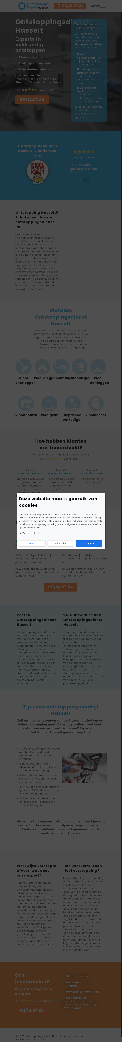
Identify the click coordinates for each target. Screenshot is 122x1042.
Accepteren (89, 543)
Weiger (32, 543)
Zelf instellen (60, 543)
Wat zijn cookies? (30, 533)
